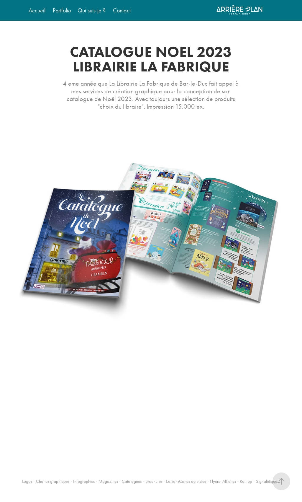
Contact (122, 10)
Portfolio (62, 10)
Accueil (37, 10)
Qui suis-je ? (92, 10)
